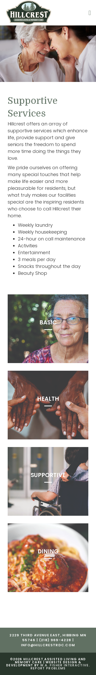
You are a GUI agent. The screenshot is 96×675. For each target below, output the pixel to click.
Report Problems (48, 668)
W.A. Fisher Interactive (64, 665)
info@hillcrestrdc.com (48, 645)
